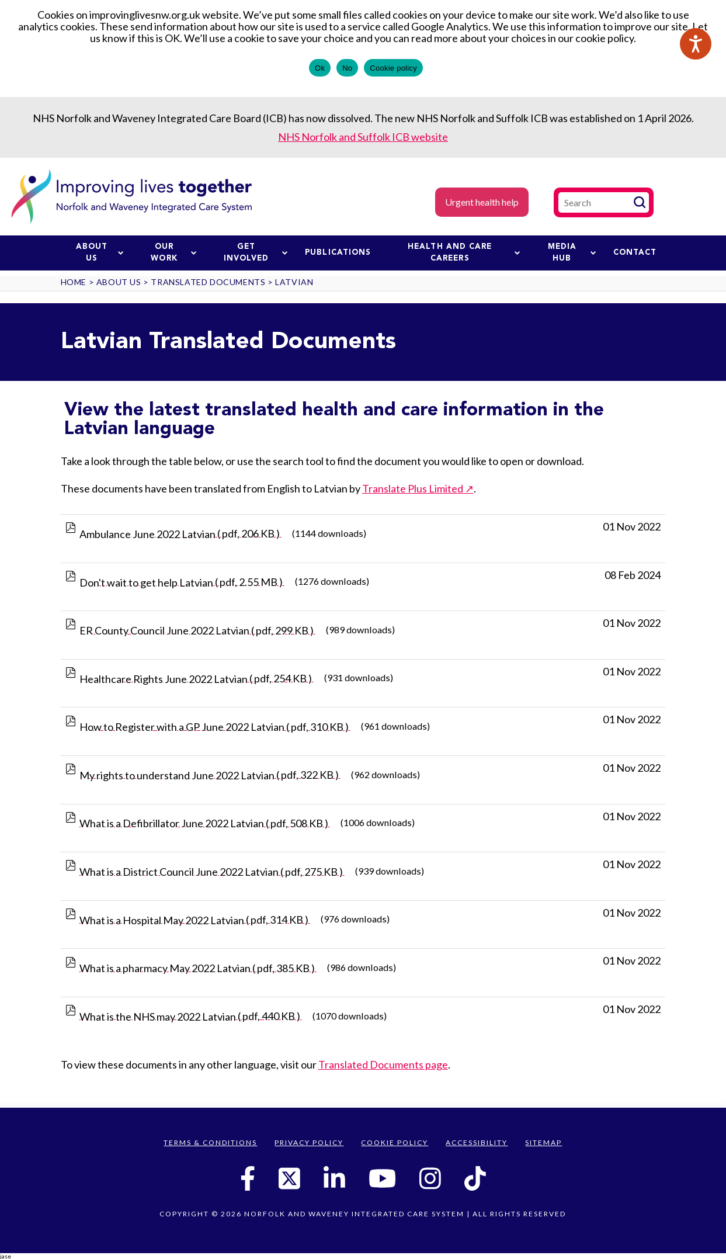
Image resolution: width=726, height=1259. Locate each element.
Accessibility (477, 1142)
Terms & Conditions (210, 1142)
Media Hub (572, 252)
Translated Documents (208, 282)
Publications (338, 252)
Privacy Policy (309, 1142)
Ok (320, 68)
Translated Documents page (383, 1064)
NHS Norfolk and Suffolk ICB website (363, 137)
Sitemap (543, 1142)
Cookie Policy (394, 1142)
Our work (173, 252)
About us (99, 252)
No (347, 68)
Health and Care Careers (464, 252)
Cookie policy (393, 68)
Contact (635, 252)
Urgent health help (482, 201)
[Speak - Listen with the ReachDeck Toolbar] (695, 44)
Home (73, 282)
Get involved (255, 252)
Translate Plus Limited (412, 488)
